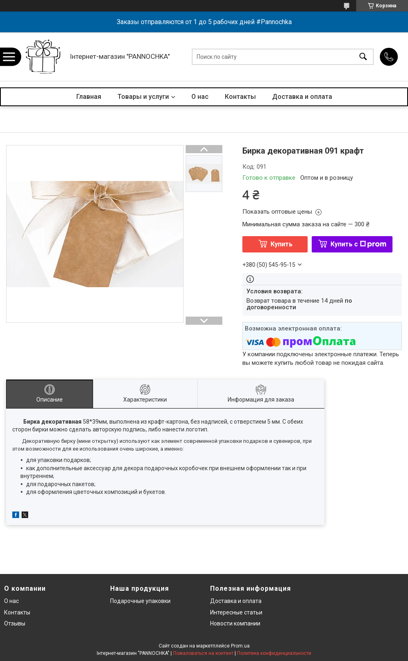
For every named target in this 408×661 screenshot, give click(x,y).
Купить (282, 244)
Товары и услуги (143, 96)
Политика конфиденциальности (274, 653)
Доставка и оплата (302, 96)
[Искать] (363, 56)
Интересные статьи (236, 612)
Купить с (358, 244)
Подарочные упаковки (140, 601)
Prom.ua (240, 646)
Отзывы (14, 623)
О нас (199, 96)
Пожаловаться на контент (203, 653)
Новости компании (235, 623)
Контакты (240, 96)
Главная (88, 96)
